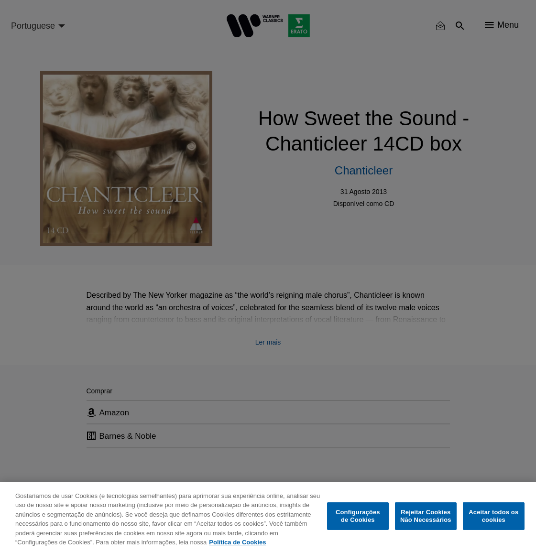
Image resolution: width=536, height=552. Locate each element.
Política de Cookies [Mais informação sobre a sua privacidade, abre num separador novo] (237, 542)
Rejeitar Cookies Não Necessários (425, 516)
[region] (268, 517)
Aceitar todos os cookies (493, 516)
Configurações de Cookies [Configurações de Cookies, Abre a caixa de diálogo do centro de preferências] (358, 516)
